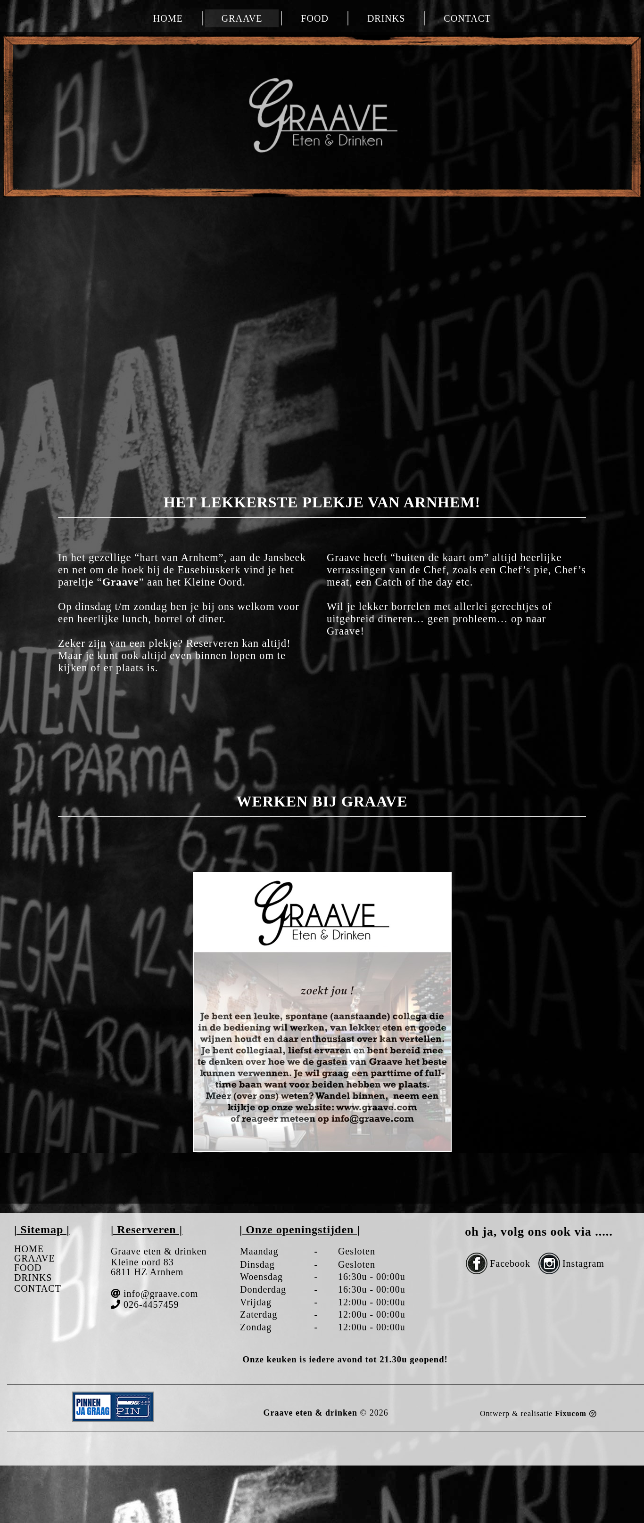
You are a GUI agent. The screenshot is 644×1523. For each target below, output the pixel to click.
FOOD (314, 18)
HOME (168, 18)
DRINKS (386, 18)
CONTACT (467, 18)
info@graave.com (161, 1293)
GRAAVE (242, 18)
